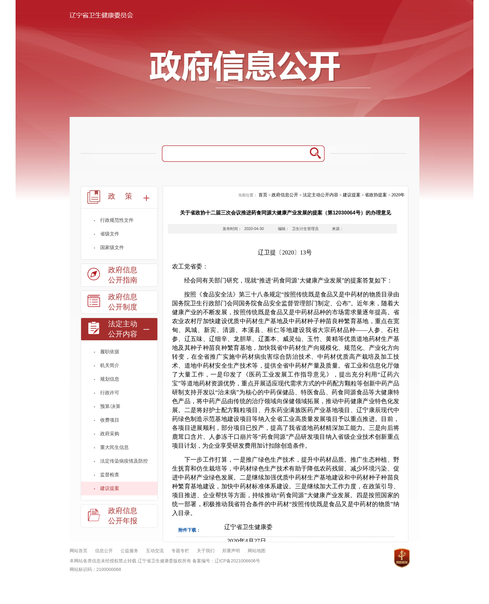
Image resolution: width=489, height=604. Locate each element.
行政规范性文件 (117, 220)
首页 (262, 195)
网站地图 (256, 550)
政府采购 (109, 433)
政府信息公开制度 (122, 302)
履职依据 (109, 351)
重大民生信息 (114, 447)
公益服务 (129, 550)
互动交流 (155, 550)
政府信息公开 (285, 195)
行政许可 (109, 392)
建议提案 (109, 488)
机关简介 (109, 365)
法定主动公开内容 (122, 329)
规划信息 (109, 379)
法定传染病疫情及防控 (124, 461)
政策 (125, 196)
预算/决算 (110, 406)
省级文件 (109, 233)
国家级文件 (112, 247)
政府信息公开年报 (122, 516)
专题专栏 (180, 550)
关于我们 (206, 550)
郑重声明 (231, 550)
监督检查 (109, 474)
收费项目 (109, 420)
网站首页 (78, 550)
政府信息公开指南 (122, 275)
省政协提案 (376, 195)
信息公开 (104, 550)
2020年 (398, 195)
